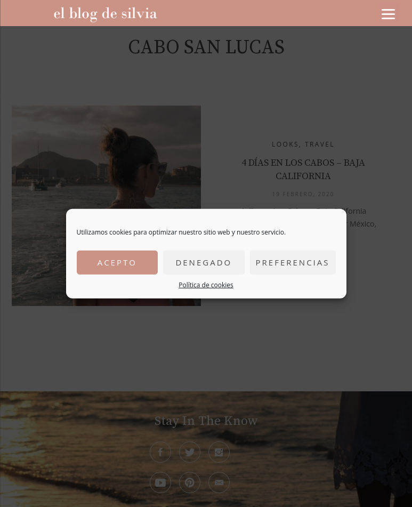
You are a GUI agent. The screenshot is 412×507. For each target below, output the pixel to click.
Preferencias (293, 262)
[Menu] (388, 13)
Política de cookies (206, 284)
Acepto (117, 262)
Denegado (203, 262)
